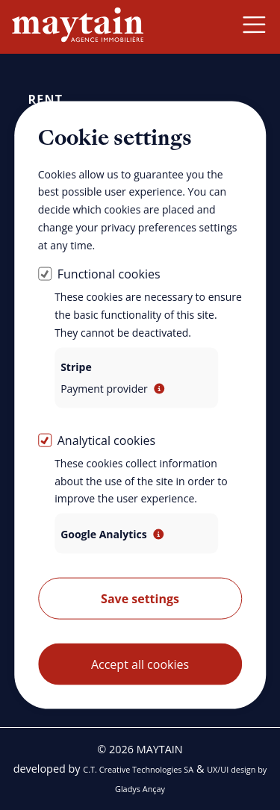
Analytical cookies (106, 440)
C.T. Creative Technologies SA (138, 769)
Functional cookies (109, 274)
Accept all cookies (140, 664)
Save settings (140, 599)
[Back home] (77, 26)
